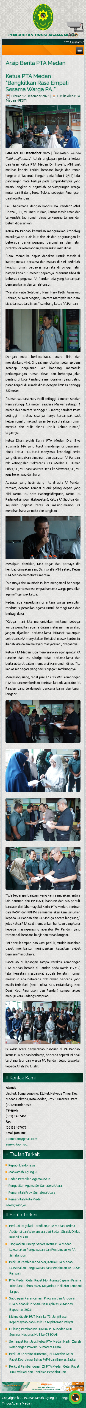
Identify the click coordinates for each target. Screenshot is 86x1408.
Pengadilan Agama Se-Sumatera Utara (35, 1185)
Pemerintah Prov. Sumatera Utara (31, 1192)
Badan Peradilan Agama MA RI (29, 1179)
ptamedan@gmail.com (21, 1139)
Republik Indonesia (21, 1165)
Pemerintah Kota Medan (25, 1199)
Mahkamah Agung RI (22, 1172)
